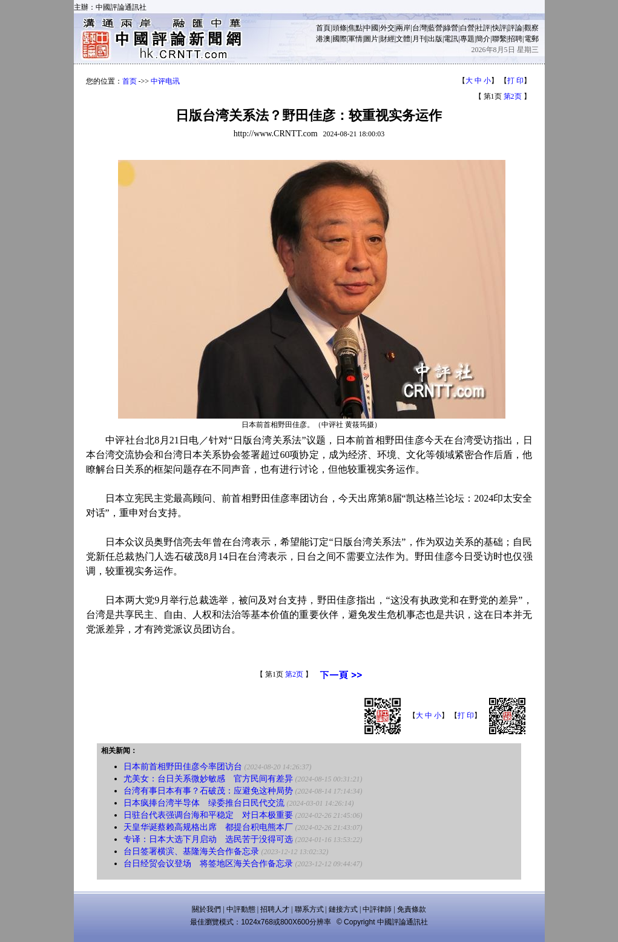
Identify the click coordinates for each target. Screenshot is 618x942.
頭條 (339, 28)
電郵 (531, 39)
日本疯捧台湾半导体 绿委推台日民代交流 (203, 803)
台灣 (419, 28)
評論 (515, 28)
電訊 (451, 39)
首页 (129, 81)
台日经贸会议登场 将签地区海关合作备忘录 (208, 863)
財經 (387, 39)
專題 (467, 39)
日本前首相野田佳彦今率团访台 (182, 766)
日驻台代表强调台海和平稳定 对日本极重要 (208, 815)
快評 (499, 28)
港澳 (323, 39)
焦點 (355, 28)
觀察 (531, 28)
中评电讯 (165, 81)
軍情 (355, 39)
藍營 (435, 28)
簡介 (483, 39)
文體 (403, 39)
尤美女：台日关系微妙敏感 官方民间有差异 (208, 778)
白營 (467, 28)
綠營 (451, 28)
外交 (387, 28)
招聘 (515, 39)
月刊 (419, 39)
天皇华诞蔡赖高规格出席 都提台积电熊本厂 (208, 827)
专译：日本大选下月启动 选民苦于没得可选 (208, 839)
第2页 (513, 96)
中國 (371, 28)
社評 (483, 28)
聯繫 (499, 39)
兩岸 (403, 28)
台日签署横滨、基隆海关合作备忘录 (191, 851)
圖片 (371, 39)
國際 (339, 39)
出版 (435, 39)
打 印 (515, 80)
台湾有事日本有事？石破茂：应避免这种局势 (208, 790)
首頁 (323, 28)
